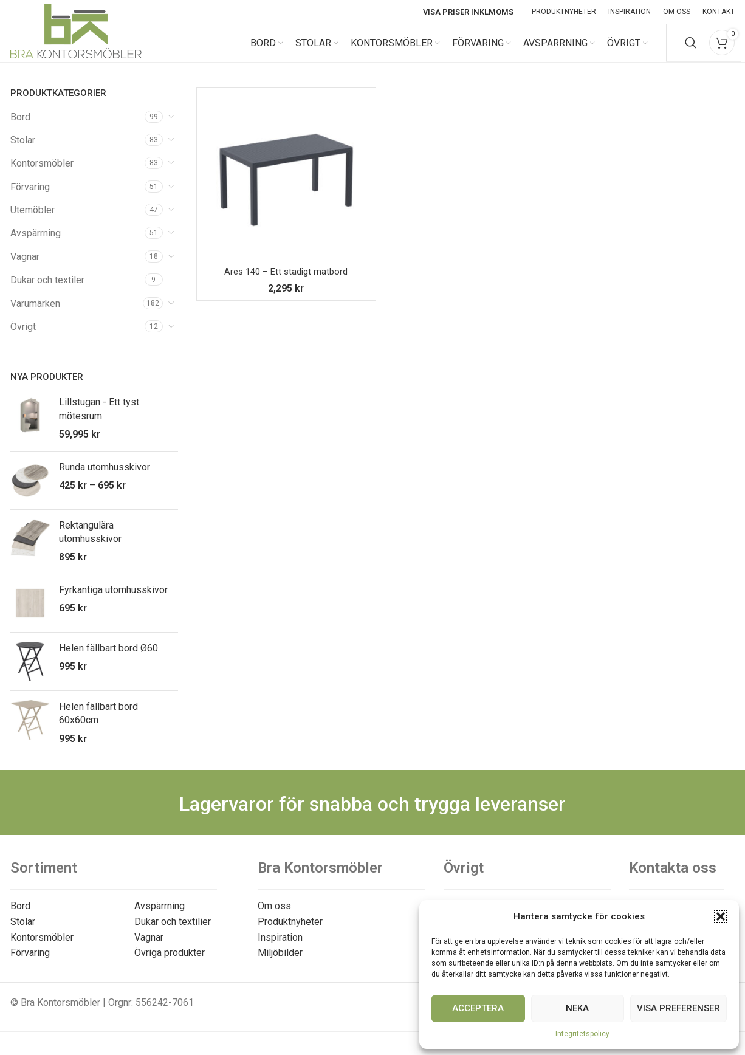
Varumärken (35, 314)
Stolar (22, 151)
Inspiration (280, 948)
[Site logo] (76, 47)
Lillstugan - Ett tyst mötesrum (99, 420)
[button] (721, 916)
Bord (20, 128)
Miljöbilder (280, 964)
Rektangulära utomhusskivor (90, 543)
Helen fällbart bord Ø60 (108, 659)
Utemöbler (32, 221)
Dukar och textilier (172, 932)
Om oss (274, 917)
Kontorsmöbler (42, 174)
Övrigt (23, 338)
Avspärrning (35, 244)
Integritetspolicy (582, 1033)
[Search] (691, 48)
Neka (577, 1008)
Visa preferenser (678, 1008)
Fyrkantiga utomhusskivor (113, 601)
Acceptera (478, 1008)
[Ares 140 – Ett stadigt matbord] (286, 188)
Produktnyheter (290, 932)
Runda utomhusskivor (104, 478)
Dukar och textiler (47, 291)
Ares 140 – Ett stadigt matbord (286, 283)
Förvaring (30, 198)
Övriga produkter (169, 964)
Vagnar (24, 267)
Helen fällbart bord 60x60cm (98, 724)
